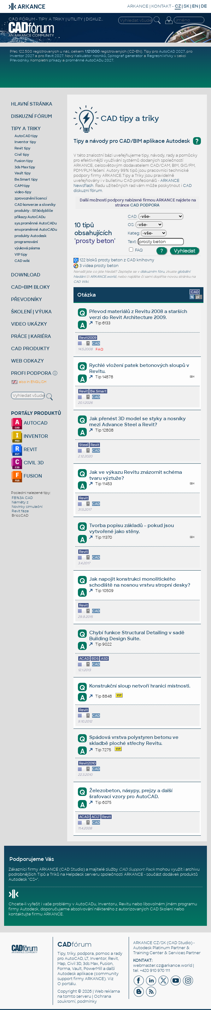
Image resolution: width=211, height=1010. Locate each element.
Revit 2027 (54, 56)
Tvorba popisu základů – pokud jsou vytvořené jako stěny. (131, 528)
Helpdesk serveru (83, 874)
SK (186, 6)
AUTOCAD (29, 423)
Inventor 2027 (22, 56)
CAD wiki (22, 260)
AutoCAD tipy (26, 136)
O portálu (66, 983)
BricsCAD (20, 515)
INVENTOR (29, 436)
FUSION (26, 476)
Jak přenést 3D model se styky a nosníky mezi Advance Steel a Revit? (137, 421)
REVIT (24, 449)
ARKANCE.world (103, 277)
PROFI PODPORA (31, 373)
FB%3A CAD (22, 498)
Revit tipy (22, 148)
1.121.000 (92, 51)
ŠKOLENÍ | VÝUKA (31, 312)
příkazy (55, 60)
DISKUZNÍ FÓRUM (31, 116)
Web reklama (107, 991)
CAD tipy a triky (116, 118)
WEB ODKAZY (27, 361)
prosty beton (110, 260)
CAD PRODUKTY (30, 348)
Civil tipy (22, 154)
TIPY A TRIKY (26, 128)
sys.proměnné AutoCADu (36, 223)
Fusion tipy (23, 161)
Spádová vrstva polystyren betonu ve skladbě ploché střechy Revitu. (134, 740)
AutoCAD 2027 (172, 51)
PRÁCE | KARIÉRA (31, 336)
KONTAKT (161, 6)
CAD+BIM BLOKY (30, 287)
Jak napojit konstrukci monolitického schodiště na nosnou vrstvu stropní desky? (139, 582)
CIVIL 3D (27, 463)
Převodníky (19, 60)
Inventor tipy (25, 142)
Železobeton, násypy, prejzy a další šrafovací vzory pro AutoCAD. (131, 793)
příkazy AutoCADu (30, 217)
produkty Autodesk (30, 236)
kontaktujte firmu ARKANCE (36, 914)
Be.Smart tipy (26, 179)
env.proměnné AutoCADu (36, 229)
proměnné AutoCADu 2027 (89, 60)
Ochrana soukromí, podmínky (84, 999)
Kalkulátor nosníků (90, 56)
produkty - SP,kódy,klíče (34, 210)
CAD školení (161, 909)
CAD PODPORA (145, 205)
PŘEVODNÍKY (26, 299)
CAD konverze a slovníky (35, 204)
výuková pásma (27, 248)
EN (195, 6)
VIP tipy (21, 254)
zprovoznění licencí (31, 198)
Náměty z (20, 502)
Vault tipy (23, 173)
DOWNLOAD (25, 275)
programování (26, 242)
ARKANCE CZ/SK (149, 942)
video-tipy (23, 192)
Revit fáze (20, 511)
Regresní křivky (160, 56)
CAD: (133, 216)
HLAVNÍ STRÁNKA (31, 104)
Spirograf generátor (125, 56)
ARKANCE (138, 6)
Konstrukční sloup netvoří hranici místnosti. (139, 686)
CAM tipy (22, 185)
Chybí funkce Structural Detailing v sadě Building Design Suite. (137, 635)
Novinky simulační (27, 506)
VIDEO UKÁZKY (29, 324)
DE (204, 6)
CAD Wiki (80, 282)
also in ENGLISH (28, 382)
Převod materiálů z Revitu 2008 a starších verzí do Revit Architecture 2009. (138, 314)
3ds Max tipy (25, 167)
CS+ (33, 879)
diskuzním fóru (152, 272)
